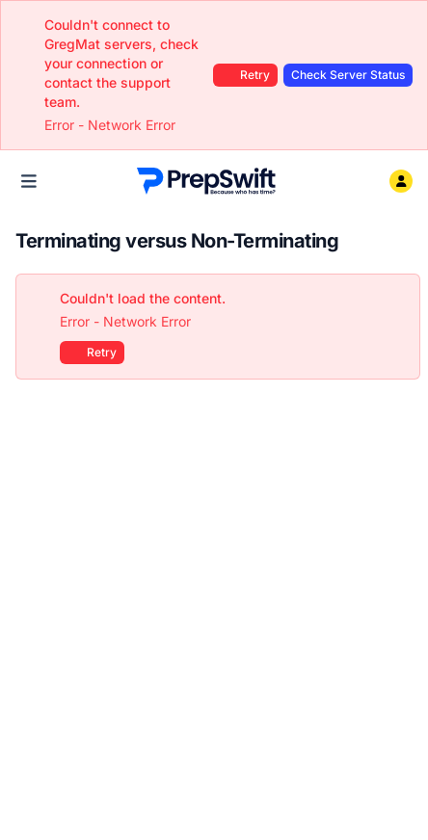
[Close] (395, 298)
